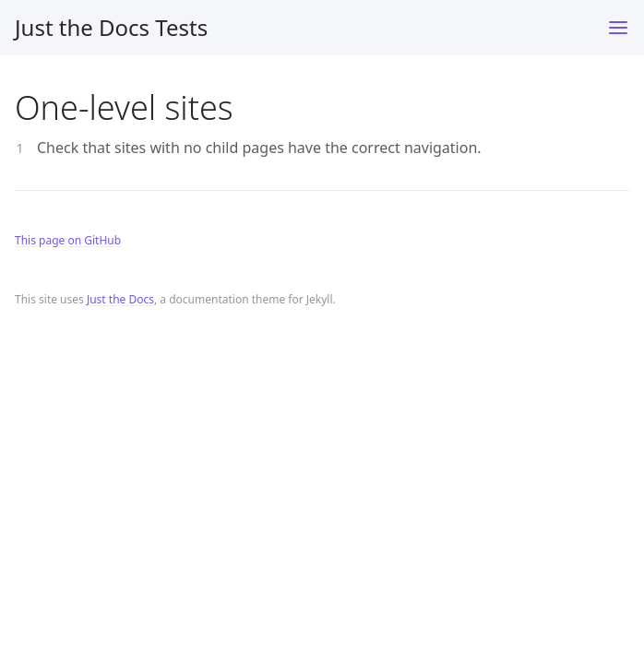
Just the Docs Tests (111, 27)
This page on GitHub (68, 240)
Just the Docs (120, 299)
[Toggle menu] (618, 27)
